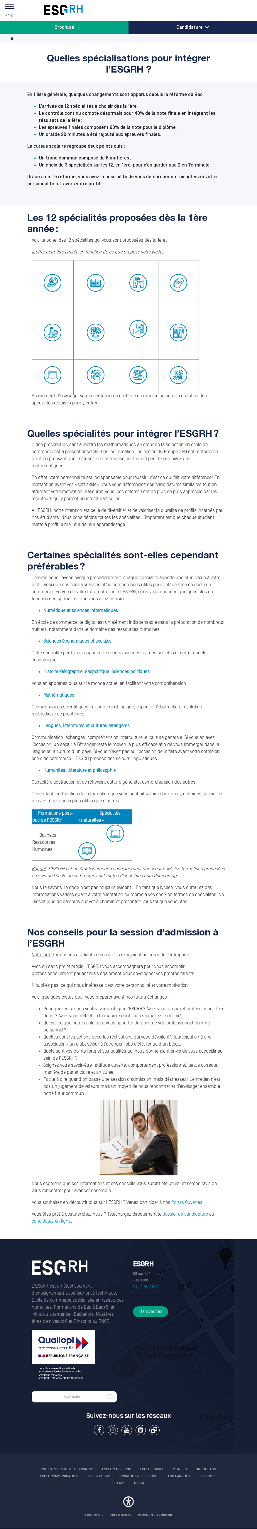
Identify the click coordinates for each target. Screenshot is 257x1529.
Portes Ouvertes (186, 1202)
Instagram (113, 1430)
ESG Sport (208, 1476)
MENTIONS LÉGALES (119, 1515)
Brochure (64, 27)
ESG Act (118, 1483)
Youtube (126, 1430)
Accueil (13, 38)
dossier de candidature (185, 1214)
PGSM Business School (139, 1476)
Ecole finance (152, 1469)
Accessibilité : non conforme (155, 1515)
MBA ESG (180, 1469)
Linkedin (141, 1430)
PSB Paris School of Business (67, 1469)
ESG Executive (99, 1476)
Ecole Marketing (116, 1469)
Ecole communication (59, 1476)
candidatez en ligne (51, 1221)
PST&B (140, 1483)
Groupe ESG (206, 1469)
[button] (128, 1502)
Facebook (99, 1430)
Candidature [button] (192, 27)
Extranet (154, 1430)
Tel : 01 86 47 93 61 (146, 1287)
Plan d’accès (150, 1311)
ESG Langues (179, 1476)
